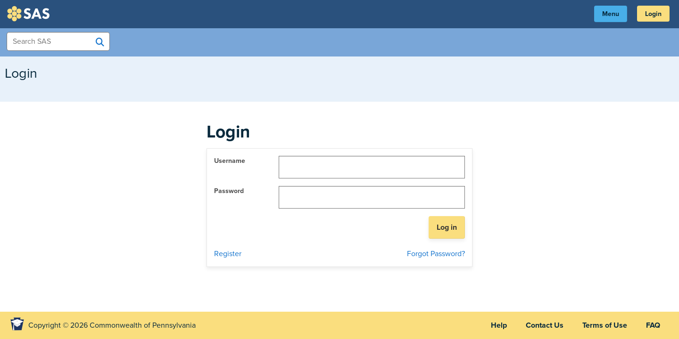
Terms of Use (604, 325)
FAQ (653, 325)
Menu (610, 14)
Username (229, 161)
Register (227, 253)
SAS (29, 14)
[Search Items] (58, 41)
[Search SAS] (100, 41)
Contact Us (544, 325)
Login (653, 14)
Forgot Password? (436, 253)
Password (229, 191)
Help (499, 325)
